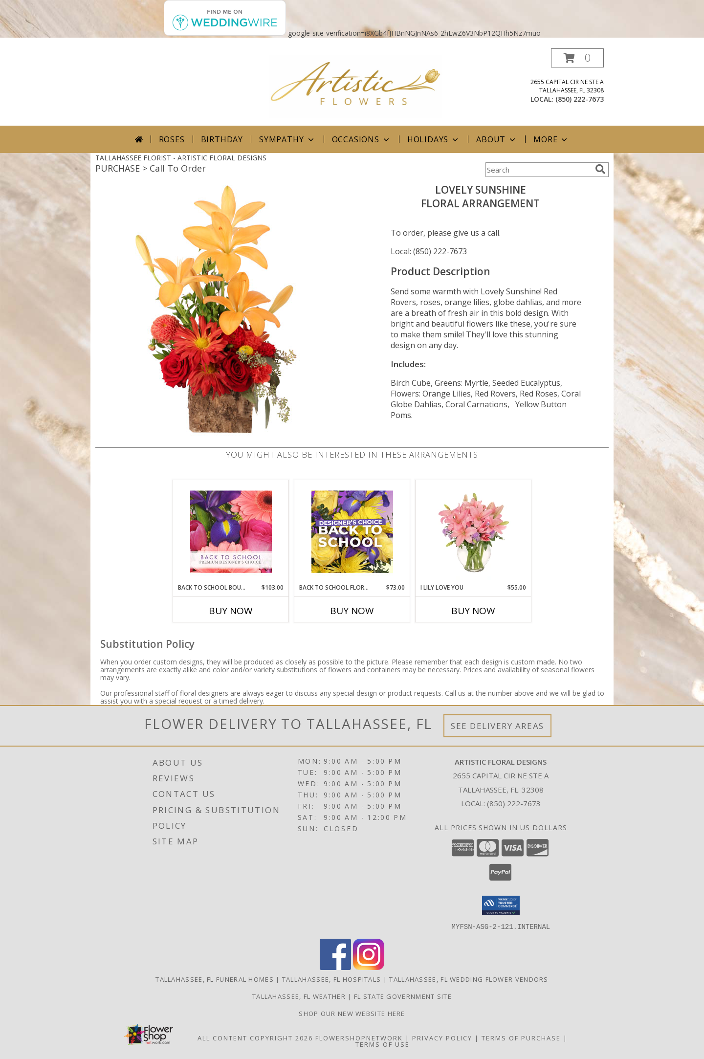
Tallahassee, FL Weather (299, 996)
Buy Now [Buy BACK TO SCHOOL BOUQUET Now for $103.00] (231, 610)
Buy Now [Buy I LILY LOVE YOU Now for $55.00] (473, 610)
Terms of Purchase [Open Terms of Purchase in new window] (521, 1037)
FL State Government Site (403, 996)
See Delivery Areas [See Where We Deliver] (497, 725)
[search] (600, 169)
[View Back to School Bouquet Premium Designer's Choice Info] (231, 531)
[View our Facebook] (335, 966)
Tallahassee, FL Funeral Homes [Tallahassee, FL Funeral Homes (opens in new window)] (214, 978)
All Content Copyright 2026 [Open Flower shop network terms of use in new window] (255, 1037)
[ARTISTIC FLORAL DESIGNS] (355, 85)
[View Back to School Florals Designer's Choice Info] (352, 531)
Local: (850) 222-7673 (429, 251)
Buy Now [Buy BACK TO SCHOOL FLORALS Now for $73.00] (352, 610)
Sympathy (287, 139)
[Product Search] (538, 169)
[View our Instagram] (368, 966)
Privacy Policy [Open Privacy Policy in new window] (442, 1037)
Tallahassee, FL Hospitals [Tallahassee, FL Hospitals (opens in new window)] (331, 978)
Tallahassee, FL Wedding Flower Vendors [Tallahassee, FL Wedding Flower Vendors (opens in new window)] (468, 978)
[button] (577, 57)
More (551, 139)
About (496, 139)
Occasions (361, 139)
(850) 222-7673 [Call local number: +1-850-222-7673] (579, 99)
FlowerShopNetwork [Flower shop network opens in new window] (359, 1037)
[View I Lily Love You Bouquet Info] (473, 531)
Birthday (222, 139)
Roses (172, 139)
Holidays (433, 139)
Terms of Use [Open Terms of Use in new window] (382, 1043)
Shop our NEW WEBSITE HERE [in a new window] (352, 1013)
